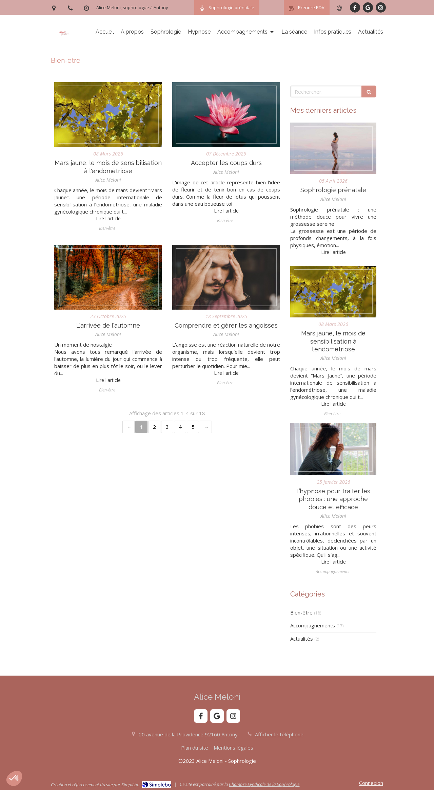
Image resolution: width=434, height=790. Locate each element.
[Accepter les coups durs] (226, 114)
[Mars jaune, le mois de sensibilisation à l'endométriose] (108, 114)
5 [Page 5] (193, 426)
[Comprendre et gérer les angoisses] (226, 277)
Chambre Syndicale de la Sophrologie (264, 784)
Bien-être (301, 612)
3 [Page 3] (167, 426)
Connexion (371, 782)
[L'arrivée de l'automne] (108, 277)
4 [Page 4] (180, 426)
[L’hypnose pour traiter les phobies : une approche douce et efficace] (333, 449)
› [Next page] (206, 427)
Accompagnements (312, 625)
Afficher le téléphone (279, 734)
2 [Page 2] (154, 426)
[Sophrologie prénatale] (333, 148)
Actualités (301, 638)
